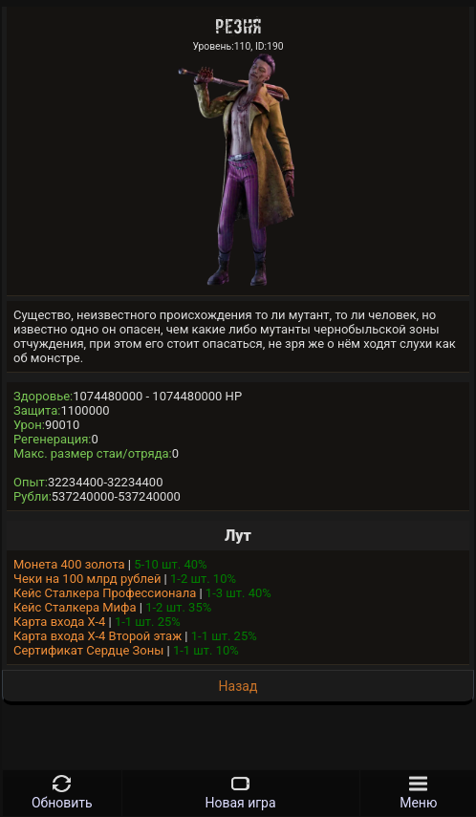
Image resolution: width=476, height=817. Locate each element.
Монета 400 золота (69, 564)
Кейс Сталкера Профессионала (104, 593)
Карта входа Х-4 (59, 621)
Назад (238, 686)
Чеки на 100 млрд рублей (87, 578)
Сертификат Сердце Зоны (88, 650)
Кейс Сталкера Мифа (75, 607)
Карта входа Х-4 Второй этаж (97, 636)
